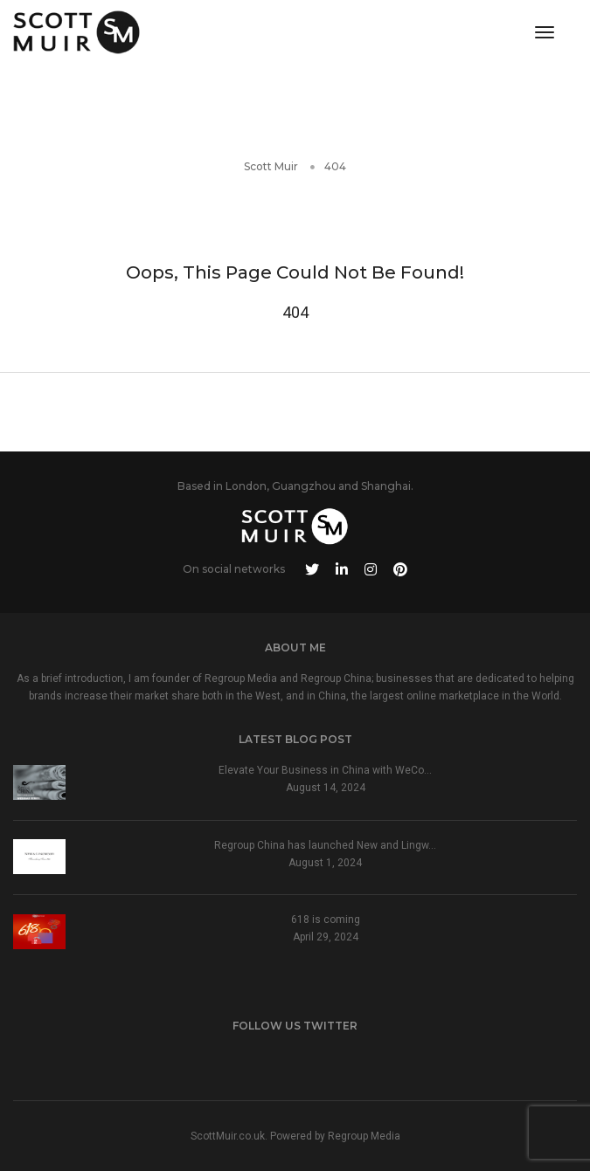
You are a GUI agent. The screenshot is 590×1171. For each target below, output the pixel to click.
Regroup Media (364, 1136)
